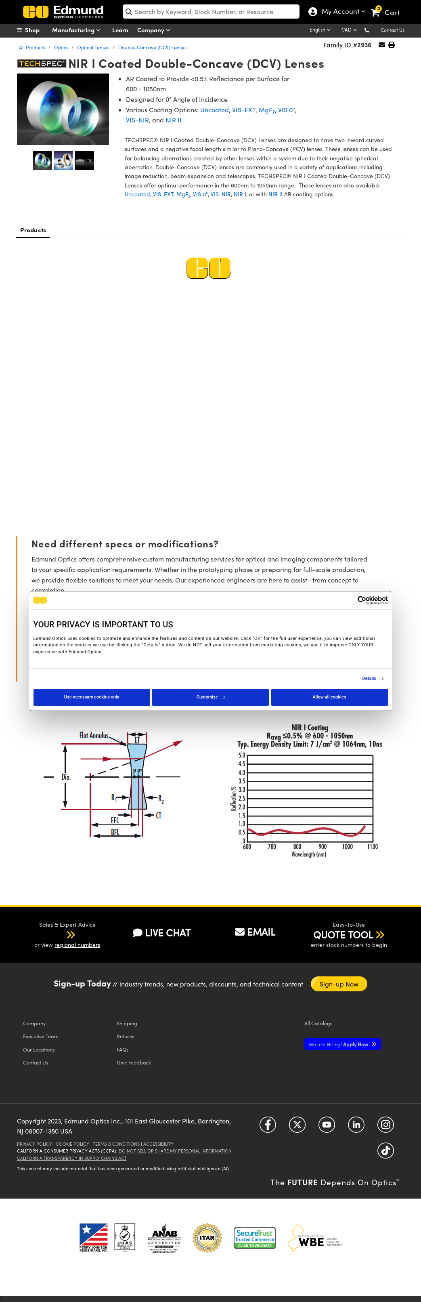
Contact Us (392, 30)
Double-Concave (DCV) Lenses (152, 47)
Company (155, 30)
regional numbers (77, 945)
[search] (211, 11)
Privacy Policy (34, 1144)
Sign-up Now (339, 984)
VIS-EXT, (164, 194)
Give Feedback (134, 1062)
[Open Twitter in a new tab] (297, 1127)
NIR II (173, 120)
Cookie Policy (72, 1144)
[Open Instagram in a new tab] (386, 1127)
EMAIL (255, 931)
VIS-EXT (244, 109)
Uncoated (214, 109)
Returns (125, 1036)
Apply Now (339, 1044)
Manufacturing (78, 30)
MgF (267, 109)
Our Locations (39, 1049)
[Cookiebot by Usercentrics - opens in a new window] (352, 600)
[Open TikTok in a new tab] (386, 1153)
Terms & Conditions (116, 1144)
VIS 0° (286, 109)
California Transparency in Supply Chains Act (72, 1158)
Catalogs (318, 1023)
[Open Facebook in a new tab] (268, 1127)
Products (33, 229)
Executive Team (41, 1036)
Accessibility (158, 1144)
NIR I (240, 194)
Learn (120, 29)
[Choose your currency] (350, 30)
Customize (211, 697)
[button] (373, 30)
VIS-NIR (137, 120)
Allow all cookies (329, 697)
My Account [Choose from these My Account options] (339, 12)
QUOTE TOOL (343, 934)
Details (369, 678)
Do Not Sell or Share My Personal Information (175, 1151)
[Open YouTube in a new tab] (327, 1127)
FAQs (123, 1049)
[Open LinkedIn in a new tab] (356, 1127)
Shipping (127, 1023)
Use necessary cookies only (91, 697)
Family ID (338, 44)
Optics (61, 47)
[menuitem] (37, 30)
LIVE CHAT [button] (162, 932)
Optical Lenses (93, 47)
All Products (32, 47)
